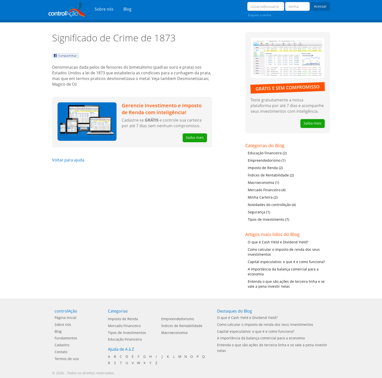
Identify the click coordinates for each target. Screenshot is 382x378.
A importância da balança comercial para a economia (283, 271)
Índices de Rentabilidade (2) (271, 175)
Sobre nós (104, 9)
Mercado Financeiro (124, 325)
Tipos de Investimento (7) (268, 219)
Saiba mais (195, 137)
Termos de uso (67, 358)
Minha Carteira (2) (263, 197)
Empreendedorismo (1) (266, 160)
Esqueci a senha (259, 15)
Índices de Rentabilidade (181, 325)
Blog (127, 9)
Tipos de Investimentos (127, 332)
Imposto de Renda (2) (265, 167)
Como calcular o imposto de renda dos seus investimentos (284, 252)
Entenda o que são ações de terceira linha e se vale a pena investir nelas (286, 284)
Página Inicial (65, 317)
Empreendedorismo (177, 318)
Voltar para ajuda (68, 160)
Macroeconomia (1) (263, 182)
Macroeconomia (174, 332)
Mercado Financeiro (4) (266, 190)
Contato (61, 351)
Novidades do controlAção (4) (272, 204)
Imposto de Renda (123, 318)
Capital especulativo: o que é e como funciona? (286, 261)
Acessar (320, 6)
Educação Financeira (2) (267, 153)
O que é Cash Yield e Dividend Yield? (278, 242)
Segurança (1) (259, 212)
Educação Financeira (125, 339)
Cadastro (62, 345)
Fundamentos (66, 338)
